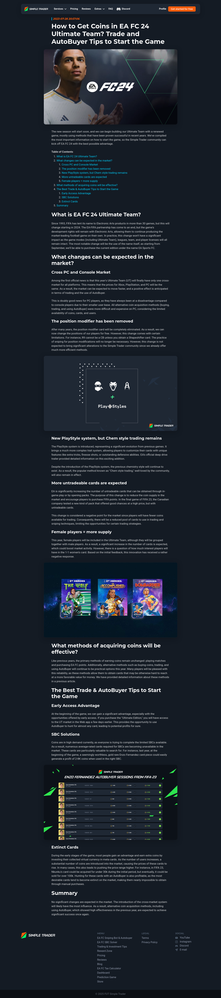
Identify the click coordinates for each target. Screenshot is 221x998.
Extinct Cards (70, 201)
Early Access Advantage (76, 193)
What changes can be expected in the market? (84, 160)
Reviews (86, 8)
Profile (162, 8)
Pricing (74, 8)
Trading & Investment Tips (112, 946)
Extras (100, 8)
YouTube (185, 937)
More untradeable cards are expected (84, 176)
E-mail (183, 949)
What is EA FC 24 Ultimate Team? (77, 156)
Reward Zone (104, 950)
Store (100, 981)
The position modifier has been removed (86, 168)
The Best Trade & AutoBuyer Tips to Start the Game (87, 189)
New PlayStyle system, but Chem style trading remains (94, 172)
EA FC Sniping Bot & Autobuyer (114, 937)
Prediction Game (106, 977)
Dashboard (103, 972)
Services (60, 8)
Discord (123, 9)
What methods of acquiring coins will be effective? (87, 185)
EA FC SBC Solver (107, 942)
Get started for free (182, 9)
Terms (145, 937)
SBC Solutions (70, 197)
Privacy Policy (150, 942)
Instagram (185, 941)
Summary (62, 205)
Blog (99, 964)
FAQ (110, 8)
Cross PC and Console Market (80, 164)
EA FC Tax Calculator (109, 968)
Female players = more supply (80, 181)
